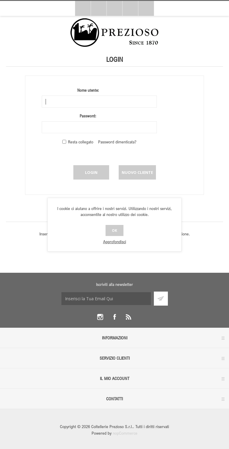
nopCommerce (125, 433)
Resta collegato (80, 141)
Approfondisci (114, 241)
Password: (88, 116)
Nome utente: (88, 90)
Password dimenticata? (117, 141)
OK (114, 230)
